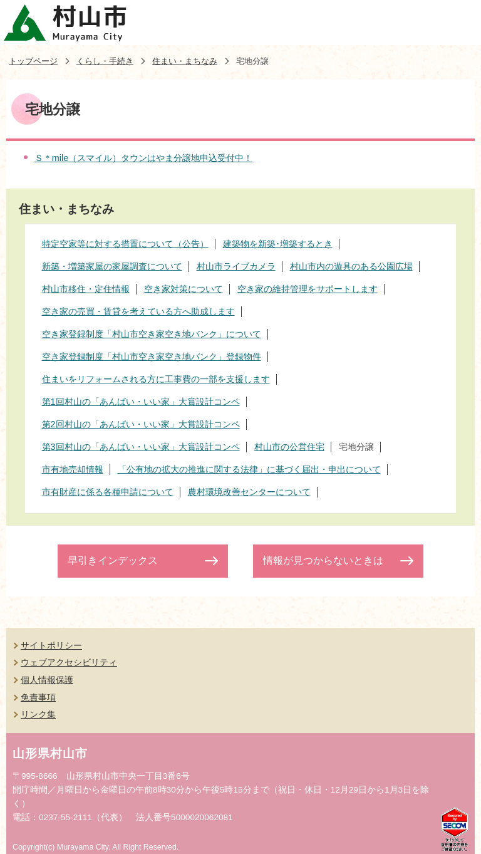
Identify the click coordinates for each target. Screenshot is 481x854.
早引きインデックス (113, 560)
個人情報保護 (47, 680)
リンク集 (38, 714)
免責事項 (38, 697)
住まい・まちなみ (184, 61)
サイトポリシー (51, 645)
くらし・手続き (104, 61)
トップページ (33, 61)
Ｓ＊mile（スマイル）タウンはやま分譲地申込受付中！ (143, 158)
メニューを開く (458, 22)
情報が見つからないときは (323, 560)
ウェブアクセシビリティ (69, 662)
